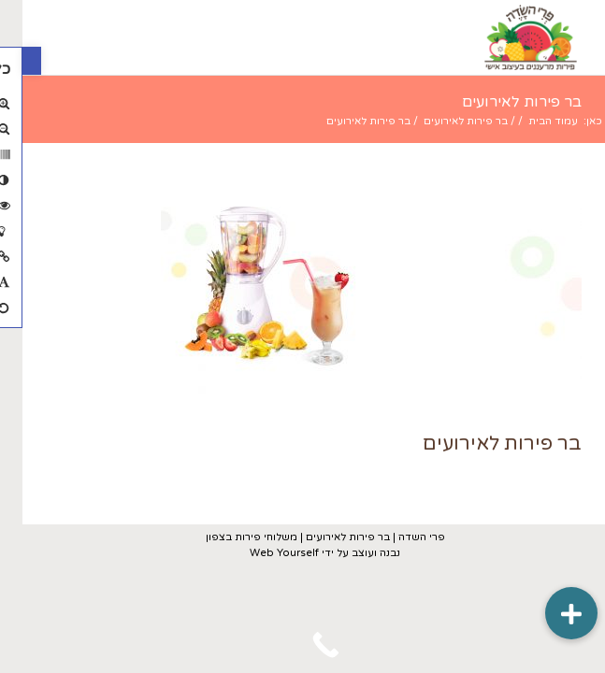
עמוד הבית (530, 121)
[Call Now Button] (302, 645)
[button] (9, 61)
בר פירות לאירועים (499, 102)
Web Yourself (261, 553)
